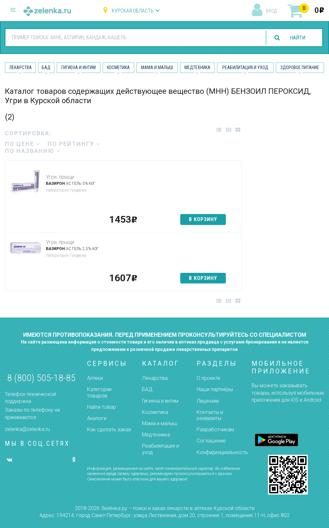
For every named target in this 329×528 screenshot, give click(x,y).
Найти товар (101, 407)
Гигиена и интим (160, 401)
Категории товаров (99, 392)
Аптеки (95, 378)
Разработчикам (215, 429)
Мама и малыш (157, 67)
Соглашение (211, 441)
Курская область (133, 11)
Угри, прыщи (60, 177)
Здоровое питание (299, 67)
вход (271, 10)
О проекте (208, 378)
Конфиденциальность (222, 452)
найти (297, 38)
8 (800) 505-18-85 (41, 377)
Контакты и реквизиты (210, 415)
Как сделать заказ (109, 429)
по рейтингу (74, 143)
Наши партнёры (215, 389)
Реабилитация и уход (245, 67)
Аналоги (96, 418)
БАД (46, 67)
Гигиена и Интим (78, 67)
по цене (22, 143)
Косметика (118, 67)
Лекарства (20, 67)
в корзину (203, 219)
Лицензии (208, 401)
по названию (33, 151)
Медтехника (197, 67)
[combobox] (133, 37)
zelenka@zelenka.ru (27, 429)
